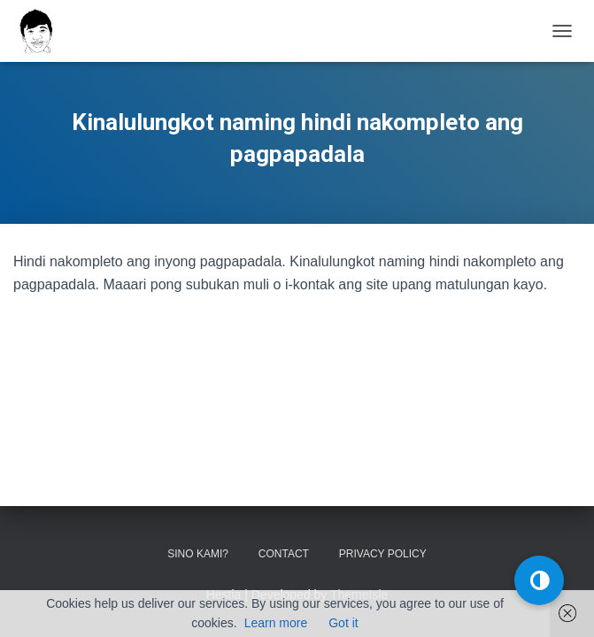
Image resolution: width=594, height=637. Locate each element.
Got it (343, 623)
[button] (539, 580)
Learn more (276, 623)
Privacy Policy (383, 554)
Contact (283, 554)
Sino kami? (197, 554)
